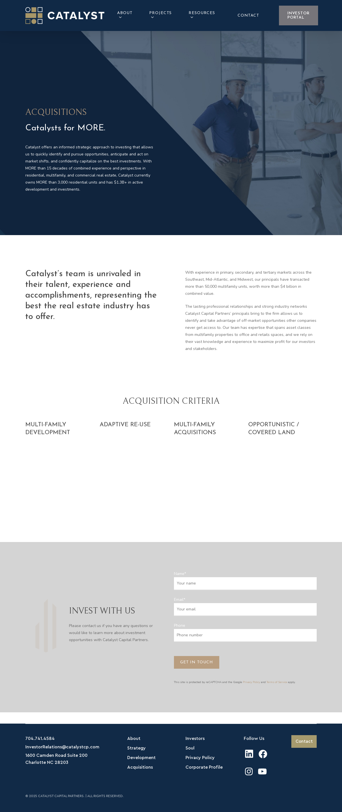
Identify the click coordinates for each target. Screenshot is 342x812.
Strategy (136, 748)
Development (141, 757)
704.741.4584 (40, 738)
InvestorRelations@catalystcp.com (62, 747)
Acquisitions (140, 767)
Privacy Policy (251, 682)
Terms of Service (277, 682)
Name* (245, 580)
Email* (245, 606)
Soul (190, 748)
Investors (195, 738)
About (133, 738)
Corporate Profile (204, 767)
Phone (245, 632)
